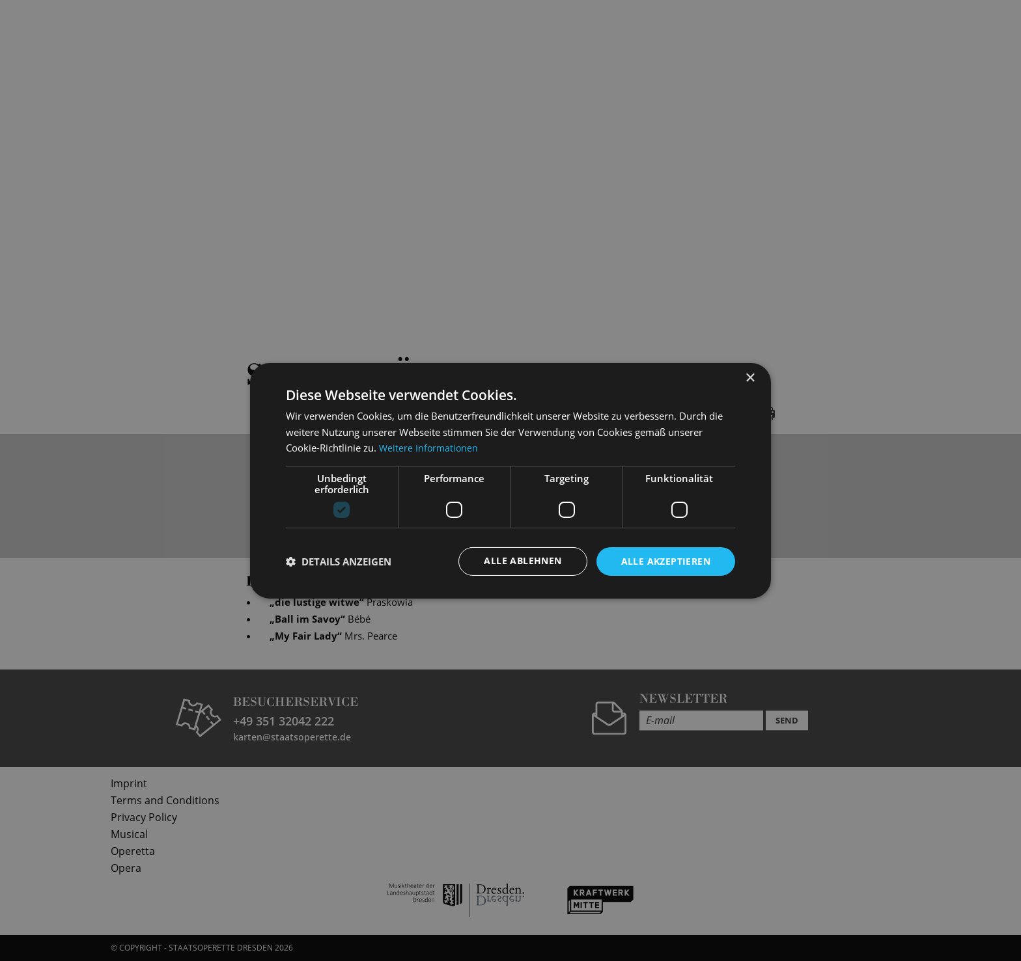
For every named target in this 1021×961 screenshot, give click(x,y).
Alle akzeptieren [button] (665, 560)
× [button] (750, 378)
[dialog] (510, 480)
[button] (338, 561)
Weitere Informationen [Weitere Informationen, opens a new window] (430, 447)
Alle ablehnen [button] (522, 560)
